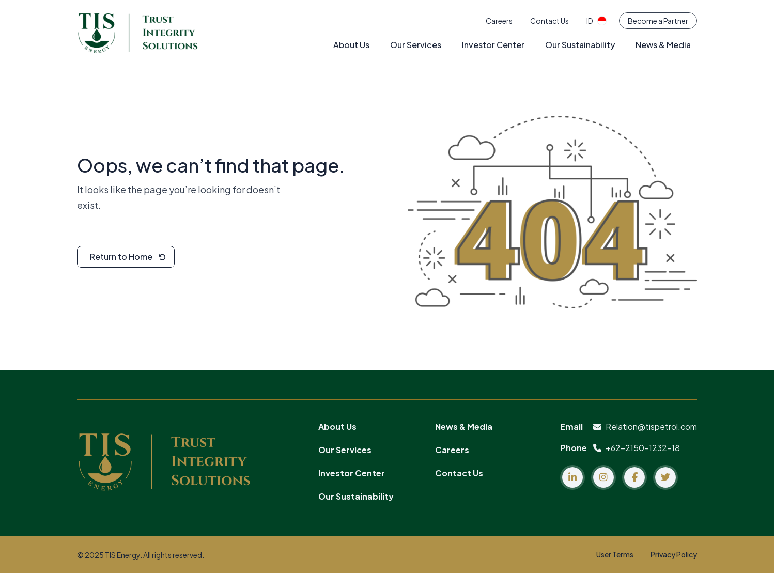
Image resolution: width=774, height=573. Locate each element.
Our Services (415, 44)
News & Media (663, 44)
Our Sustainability (580, 44)
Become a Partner (658, 20)
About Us (351, 44)
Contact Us (549, 20)
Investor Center (493, 44)
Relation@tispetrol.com (645, 426)
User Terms (614, 554)
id (596, 20)
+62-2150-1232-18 (636, 447)
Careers (499, 20)
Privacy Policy (674, 554)
